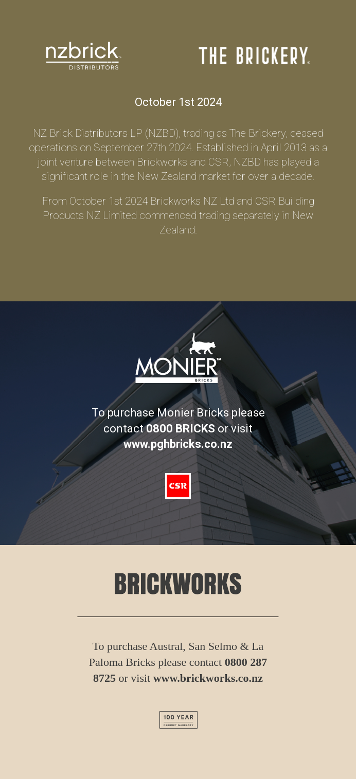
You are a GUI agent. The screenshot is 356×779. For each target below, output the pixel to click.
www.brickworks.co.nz (208, 678)
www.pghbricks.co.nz (178, 444)
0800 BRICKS (180, 428)
